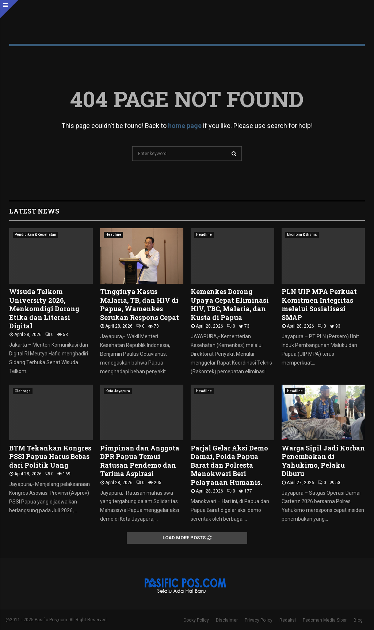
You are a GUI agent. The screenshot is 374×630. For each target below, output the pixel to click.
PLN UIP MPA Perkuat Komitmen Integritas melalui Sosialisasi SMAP (319, 304)
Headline (113, 235)
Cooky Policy (196, 620)
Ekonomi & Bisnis (302, 235)
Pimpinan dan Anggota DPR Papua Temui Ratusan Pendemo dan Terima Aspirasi (139, 461)
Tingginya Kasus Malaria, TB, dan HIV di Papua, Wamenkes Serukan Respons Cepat (139, 304)
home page (185, 125)
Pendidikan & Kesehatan (35, 235)
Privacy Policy (258, 620)
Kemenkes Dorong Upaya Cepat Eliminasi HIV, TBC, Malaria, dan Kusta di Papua (230, 304)
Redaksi (287, 620)
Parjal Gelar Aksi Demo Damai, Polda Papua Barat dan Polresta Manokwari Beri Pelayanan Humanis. (229, 465)
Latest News (34, 211)
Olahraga (23, 391)
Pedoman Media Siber (325, 620)
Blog (358, 620)
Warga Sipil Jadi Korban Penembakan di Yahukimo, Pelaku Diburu (323, 461)
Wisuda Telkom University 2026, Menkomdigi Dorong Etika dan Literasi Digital (44, 308)
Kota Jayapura (118, 391)
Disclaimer (227, 620)
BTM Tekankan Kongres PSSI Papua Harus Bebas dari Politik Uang (50, 456)
